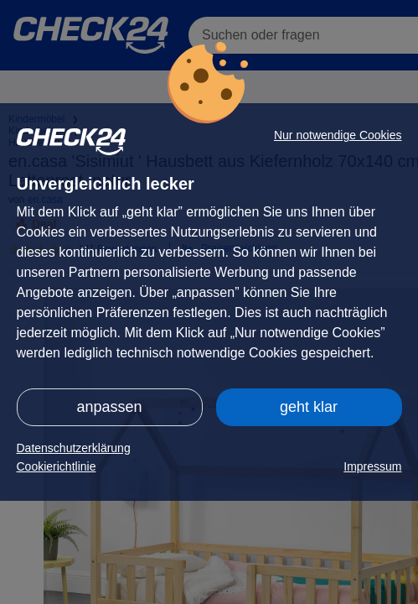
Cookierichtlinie (56, 466)
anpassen (109, 406)
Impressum (372, 466)
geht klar (309, 406)
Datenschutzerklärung (74, 448)
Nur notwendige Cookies (338, 135)
